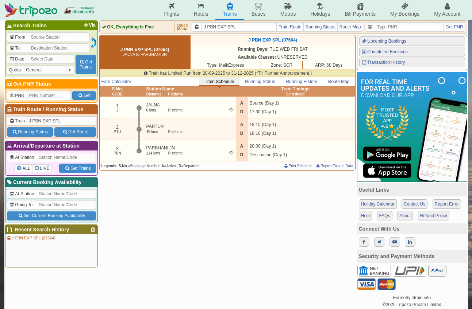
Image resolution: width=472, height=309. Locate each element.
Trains (230, 10)
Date (16, 59)
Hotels (201, 10)
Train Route (27, 109)
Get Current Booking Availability (51, 215)
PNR (16, 95)
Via (89, 25)
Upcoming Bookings (384, 41)
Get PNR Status (28, 84)
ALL (26, 168)
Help (365, 215)
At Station (21, 157)
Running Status (64, 109)
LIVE (45, 168)
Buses (259, 10)
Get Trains (77, 168)
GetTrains (85, 64)
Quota (15, 70)
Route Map (350, 27)
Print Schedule (298, 166)
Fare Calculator (116, 81)
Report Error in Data (334, 166)
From (17, 37)
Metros (288, 10)
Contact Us (414, 204)
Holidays (320, 10)
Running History (301, 81)
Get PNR (454, 27)
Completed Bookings (384, 51)
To (14, 48)
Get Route (75, 131)
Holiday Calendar (378, 204)
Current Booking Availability (44, 182)
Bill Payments (360, 10)
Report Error (447, 204)
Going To (21, 204)
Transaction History (383, 62)
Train (17, 121)
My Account (447, 10)
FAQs (384, 215)
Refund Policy (433, 215)
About (405, 215)
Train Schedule (219, 81)
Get (84, 95)
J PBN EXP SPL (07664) (31, 238)
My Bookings (404, 10)
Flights (171, 10)
